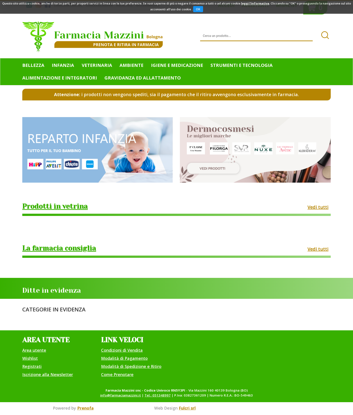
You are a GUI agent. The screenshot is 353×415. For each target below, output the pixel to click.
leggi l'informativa (255, 3)
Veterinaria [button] (97, 65)
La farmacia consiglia (59, 248)
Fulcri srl (187, 408)
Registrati (32, 366)
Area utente (34, 350)
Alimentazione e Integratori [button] (59, 78)
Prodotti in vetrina (55, 206)
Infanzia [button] (63, 65)
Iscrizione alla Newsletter (47, 374)
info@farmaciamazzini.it (120, 395)
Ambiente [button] (131, 65)
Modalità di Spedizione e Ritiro (131, 366)
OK (198, 9)
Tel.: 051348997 (158, 395)
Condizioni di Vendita (122, 350)
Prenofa (85, 408)
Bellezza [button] (33, 65)
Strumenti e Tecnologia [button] (241, 65)
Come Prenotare (117, 374)
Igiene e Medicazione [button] (177, 65)
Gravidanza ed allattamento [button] (142, 78)
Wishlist (30, 358)
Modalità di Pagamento (124, 358)
